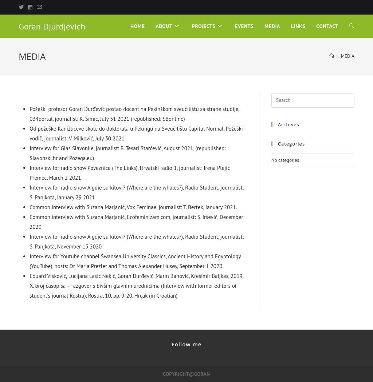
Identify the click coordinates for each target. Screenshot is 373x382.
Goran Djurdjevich (52, 26)
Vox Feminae (141, 207)
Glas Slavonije (77, 148)
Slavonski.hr (44, 158)
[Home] (331, 56)
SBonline (172, 118)
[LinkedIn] (30, 7)
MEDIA (347, 56)
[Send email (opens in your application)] (39, 7)
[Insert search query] (312, 100)
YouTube (41, 266)
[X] (22, 7)
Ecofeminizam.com (148, 217)
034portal (41, 118)
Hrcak (141, 295)
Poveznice (98, 167)
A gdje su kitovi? (106, 187)
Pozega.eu (81, 158)
